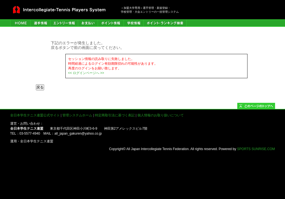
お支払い (88, 23)
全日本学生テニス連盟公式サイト (35, 115)
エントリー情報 (64, 23)
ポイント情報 (111, 23)
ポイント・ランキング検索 (165, 23)
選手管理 (40, 23)
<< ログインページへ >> (86, 73)
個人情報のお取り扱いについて (160, 115)
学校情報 (133, 23)
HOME (20, 23)
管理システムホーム (77, 115)
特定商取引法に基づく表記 (115, 115)
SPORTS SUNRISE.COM (256, 149)
